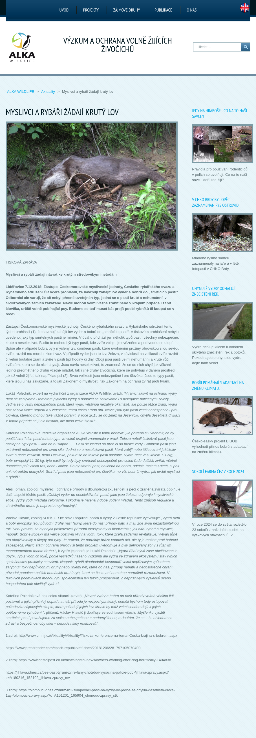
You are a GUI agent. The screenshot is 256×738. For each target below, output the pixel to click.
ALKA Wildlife (21, 91)
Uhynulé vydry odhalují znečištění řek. (213, 291)
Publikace (163, 10)
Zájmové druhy (126, 10)
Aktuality (48, 91)
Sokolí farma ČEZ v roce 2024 (218, 471)
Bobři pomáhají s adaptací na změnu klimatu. (218, 385)
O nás (192, 10)
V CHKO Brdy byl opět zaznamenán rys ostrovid (215, 202)
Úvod (64, 10)
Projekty (91, 10)
